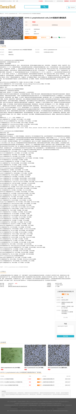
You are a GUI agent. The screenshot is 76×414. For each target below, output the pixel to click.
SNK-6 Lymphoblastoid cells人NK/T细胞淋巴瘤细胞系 (13, 367)
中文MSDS (33, 401)
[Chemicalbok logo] (8, 7)
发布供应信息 (60, 1)
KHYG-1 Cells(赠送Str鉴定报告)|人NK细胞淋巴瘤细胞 (12, 382)
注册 (17, 1)
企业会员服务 (13, 401)
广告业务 (19, 401)
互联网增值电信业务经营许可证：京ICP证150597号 (15, 405)
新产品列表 (61, 401)
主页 (8, 401)
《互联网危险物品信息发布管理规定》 (60, 410)
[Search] (32, 6)
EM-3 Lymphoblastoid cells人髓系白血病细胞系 (59, 367)
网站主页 (2, 13)
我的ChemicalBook (49, 1)
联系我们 (24, 401)
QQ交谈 (55, 37)
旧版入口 (28, 401)
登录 (14, 1)
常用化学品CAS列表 (47, 401)
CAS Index (39, 401)
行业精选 (41, 1)
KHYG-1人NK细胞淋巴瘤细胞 (6, 379)
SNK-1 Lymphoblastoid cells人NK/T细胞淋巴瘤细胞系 (36, 367)
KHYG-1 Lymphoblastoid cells (11, 13)
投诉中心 (67, 401)
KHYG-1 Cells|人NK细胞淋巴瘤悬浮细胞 (9, 385)
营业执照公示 (69, 405)
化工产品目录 (55, 401)
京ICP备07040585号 (33, 403)
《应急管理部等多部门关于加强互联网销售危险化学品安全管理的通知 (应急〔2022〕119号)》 (30, 410)
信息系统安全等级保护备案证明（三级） (56, 405)
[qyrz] (68, 294)
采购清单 (71, 7)
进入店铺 (65, 317)
